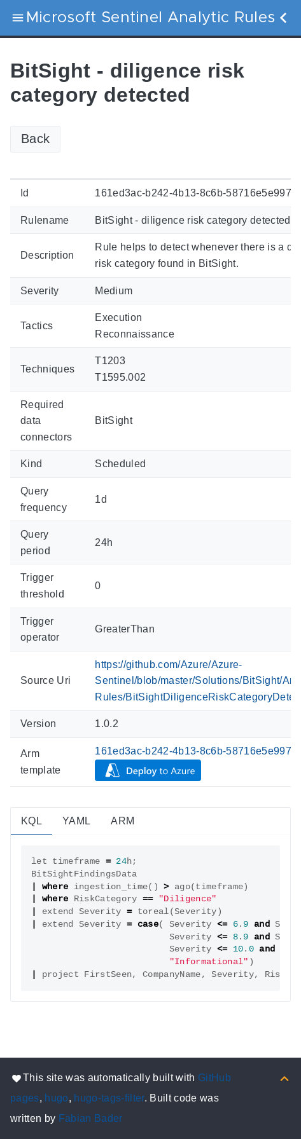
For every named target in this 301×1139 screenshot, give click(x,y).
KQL (31, 820)
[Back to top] (284, 1077)
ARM (122, 820)
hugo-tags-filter (109, 1098)
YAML (76, 820)
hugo (56, 1098)
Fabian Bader (91, 1118)
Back (35, 139)
